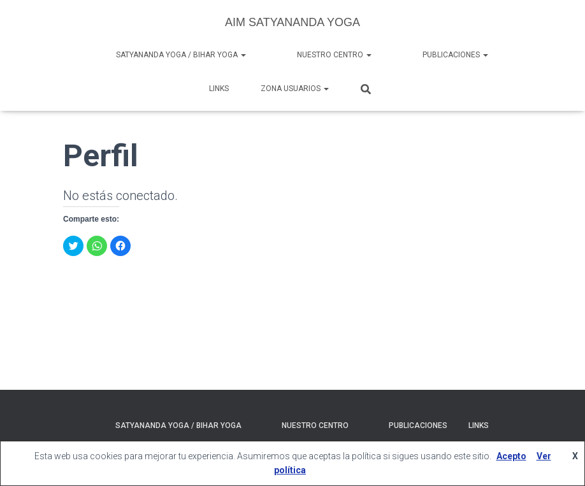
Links (219, 88)
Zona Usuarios (295, 88)
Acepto (511, 456)
